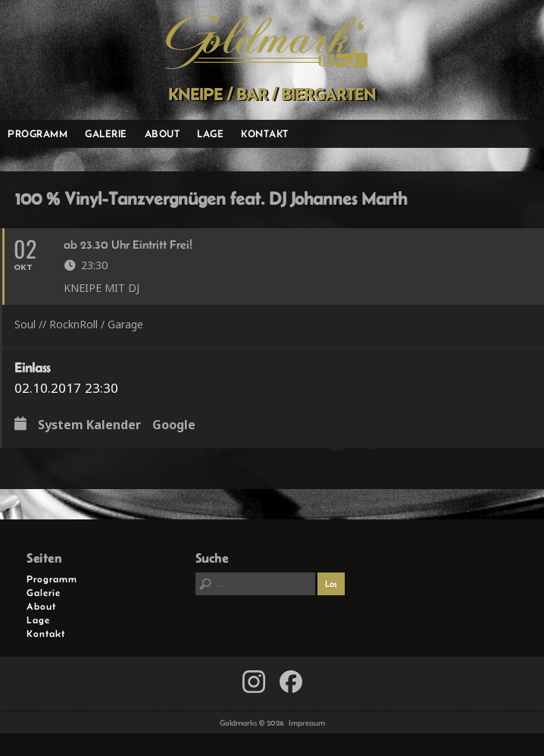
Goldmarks (266, 42)
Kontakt (265, 133)
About (162, 133)
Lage (210, 133)
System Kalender (89, 425)
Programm (37, 133)
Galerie (106, 133)
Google (173, 425)
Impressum (307, 722)
